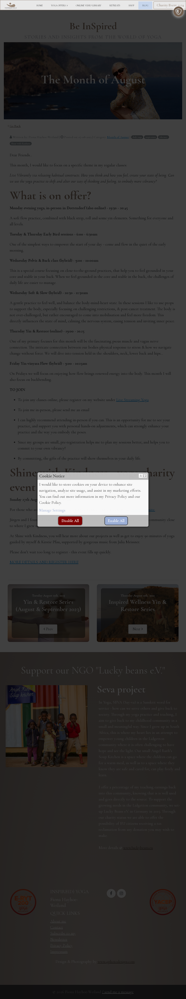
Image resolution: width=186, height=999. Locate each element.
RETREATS (115, 5)
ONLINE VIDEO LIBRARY (88, 5)
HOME (40, 5)
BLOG (145, 5)
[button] (143, 476)
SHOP (131, 5)
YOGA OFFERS (58, 5)
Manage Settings (52, 510)
